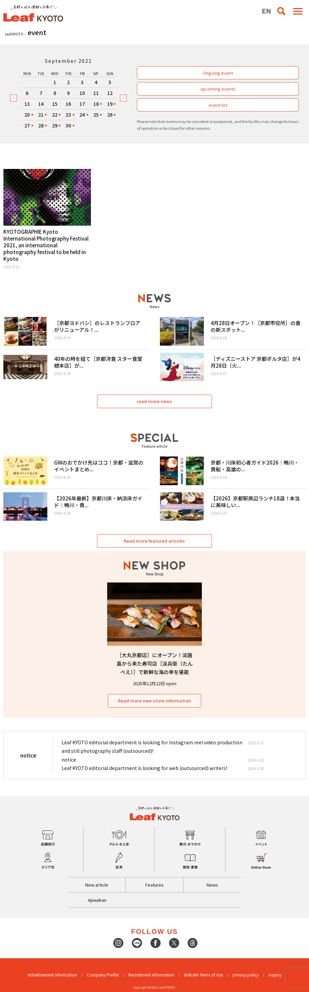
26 (110, 114)
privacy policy (246, 974)
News (212, 885)
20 (27, 114)
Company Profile (103, 974)
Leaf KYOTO (14, 33)
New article (96, 885)
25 (96, 114)
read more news (154, 401)
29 (54, 125)
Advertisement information (52, 974)
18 (96, 103)
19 (110, 103)
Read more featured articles (154, 541)
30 (68, 125)
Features (154, 885)
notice (69, 759)
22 (54, 114)
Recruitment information (151, 974)
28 (41, 125)
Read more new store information (154, 700)
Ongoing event (218, 73)
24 (82, 114)
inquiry (274, 974)
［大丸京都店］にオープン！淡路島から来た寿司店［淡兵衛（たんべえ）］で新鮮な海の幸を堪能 (155, 663)
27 (27, 125)
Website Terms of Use (203, 974)
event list (218, 105)
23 (68, 114)
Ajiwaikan (97, 900)
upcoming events (218, 88)
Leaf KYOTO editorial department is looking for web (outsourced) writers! (144, 768)
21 (41, 114)
